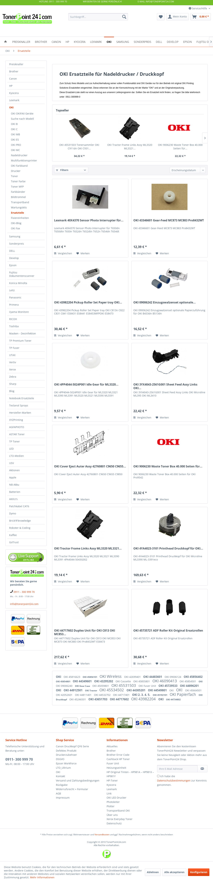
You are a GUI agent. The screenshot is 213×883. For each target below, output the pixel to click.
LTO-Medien (16, 456)
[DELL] (159, 41)
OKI (11, 107)
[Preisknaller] (21, 41)
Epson (13, 265)
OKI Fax (15, 228)
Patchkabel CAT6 (19, 506)
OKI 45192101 (160, 695)
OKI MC (15, 150)
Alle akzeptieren (174, 872)
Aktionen (14, 470)
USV (11, 463)
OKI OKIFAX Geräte (22, 113)
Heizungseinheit (116, 767)
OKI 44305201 (136, 690)
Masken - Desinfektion (22, 333)
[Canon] (56, 41)
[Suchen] (124, 16)
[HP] (67, 41)
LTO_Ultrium (63, 767)
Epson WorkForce (66, 763)
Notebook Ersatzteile (21, 398)
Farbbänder (18, 191)
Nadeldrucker (19, 155)
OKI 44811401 (83, 695)
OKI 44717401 (121, 695)
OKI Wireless (111, 676)
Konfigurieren (198, 872)
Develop (14, 258)
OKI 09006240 (64, 686)
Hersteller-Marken (20, 412)
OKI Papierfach (183, 694)
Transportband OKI (118, 810)
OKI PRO (16, 145)
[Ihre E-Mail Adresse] (177, 768)
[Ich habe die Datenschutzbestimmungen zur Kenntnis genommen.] (158, 776)
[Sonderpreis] (142, 41)
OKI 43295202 (104, 681)
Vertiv (12, 362)
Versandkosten (102, 834)
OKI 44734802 (173, 699)
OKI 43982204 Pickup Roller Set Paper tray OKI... (88, 302)
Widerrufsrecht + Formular (72, 789)
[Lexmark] (96, 41)
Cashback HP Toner (118, 759)
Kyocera (14, 93)
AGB (58, 793)
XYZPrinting (16, 420)
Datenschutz (114, 823)
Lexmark (14, 100)
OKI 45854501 (188, 681)
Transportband (20, 202)
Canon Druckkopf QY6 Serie (72, 746)
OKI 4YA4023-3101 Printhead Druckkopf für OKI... (168, 548)
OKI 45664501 (193, 690)
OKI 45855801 (142, 681)
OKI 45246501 (78, 699)
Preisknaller (16, 64)
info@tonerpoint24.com (24, 604)
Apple (12, 477)
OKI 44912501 (73, 690)
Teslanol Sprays (18, 405)
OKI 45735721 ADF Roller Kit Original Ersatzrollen (168, 630)
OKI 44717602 (119, 699)
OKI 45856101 (90, 677)
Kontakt (60, 776)
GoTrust (14, 542)
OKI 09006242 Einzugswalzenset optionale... (164, 302)
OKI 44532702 (102, 695)
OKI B (14, 124)
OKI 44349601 (82, 681)
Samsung (14, 236)
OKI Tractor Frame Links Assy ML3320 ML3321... (129, 146)
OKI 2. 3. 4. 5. (141, 695)
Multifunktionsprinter (24, 160)
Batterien (14, 492)
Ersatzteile (17, 212)
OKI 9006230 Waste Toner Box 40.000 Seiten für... (180, 146)
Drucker (15, 171)
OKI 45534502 (112, 689)
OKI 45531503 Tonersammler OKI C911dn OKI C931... (79, 146)
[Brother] (41, 41)
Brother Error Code (118, 754)
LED (11, 448)
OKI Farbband (19, 165)
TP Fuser (14, 348)
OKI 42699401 (132, 677)
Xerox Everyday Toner (119, 819)
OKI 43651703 (98, 699)
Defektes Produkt (66, 750)
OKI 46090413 (165, 680)
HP (10, 85)
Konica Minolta (18, 283)
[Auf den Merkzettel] (83, 253)
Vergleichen (63, 253)
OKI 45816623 (72, 677)
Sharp (12, 384)
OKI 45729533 (168, 686)
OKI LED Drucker (116, 797)
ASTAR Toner (17, 434)
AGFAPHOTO (16, 427)
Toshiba (14, 326)
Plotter (110, 806)
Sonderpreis (16, 243)
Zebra (12, 376)
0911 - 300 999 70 (24, 592)
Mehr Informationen (42, 877)
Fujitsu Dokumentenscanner (21, 274)
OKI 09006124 (173, 677)
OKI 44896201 (189, 686)
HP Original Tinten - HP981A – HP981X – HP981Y (130, 774)
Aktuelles (112, 746)
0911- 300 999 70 (19, 759)
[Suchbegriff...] (98, 16)
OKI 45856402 (193, 677)
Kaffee (13, 535)
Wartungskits (19, 207)
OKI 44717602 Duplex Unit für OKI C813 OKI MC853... (84, 632)
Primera (14, 304)
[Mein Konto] (177, 16)
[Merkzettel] (161, 16)
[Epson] (187, 41)
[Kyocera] (80, 41)
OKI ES (15, 139)
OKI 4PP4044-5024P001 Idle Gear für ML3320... (86, 384)
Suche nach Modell (22, 118)
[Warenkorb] (200, 16)
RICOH (13, 319)
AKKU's (13, 499)
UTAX (12, 355)
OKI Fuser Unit (148, 686)
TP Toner (14, 441)
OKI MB (15, 134)
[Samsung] (122, 41)
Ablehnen (153, 872)
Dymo (12, 513)
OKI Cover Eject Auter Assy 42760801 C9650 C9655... (90, 466)
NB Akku (14, 484)
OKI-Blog (16, 223)
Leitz (12, 290)
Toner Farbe (18, 181)
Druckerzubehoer (66, 754)
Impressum (63, 797)
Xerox (12, 369)
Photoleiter (113, 802)
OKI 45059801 (101, 686)
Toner (14, 176)
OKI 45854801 (63, 681)
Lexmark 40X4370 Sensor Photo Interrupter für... (88, 220)
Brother (13, 71)
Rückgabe (62, 785)
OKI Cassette (124, 681)
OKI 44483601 (153, 677)
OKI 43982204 (144, 698)
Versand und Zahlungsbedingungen (77, 780)
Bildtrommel (18, 197)
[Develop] (172, 41)
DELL (12, 251)
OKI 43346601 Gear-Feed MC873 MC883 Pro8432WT (168, 220)
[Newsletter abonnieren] (202, 768)
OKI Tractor (91, 690)
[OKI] (109, 41)
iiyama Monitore (19, 312)
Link (109, 793)
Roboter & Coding (19, 528)
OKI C (14, 129)
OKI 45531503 (124, 685)
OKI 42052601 (64, 695)
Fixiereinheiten (20, 218)
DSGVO (60, 759)
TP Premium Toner (20, 340)
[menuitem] (98, 16)
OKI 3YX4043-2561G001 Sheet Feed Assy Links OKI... (165, 386)
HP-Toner (112, 780)
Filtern (62, 170)
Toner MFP (17, 186)
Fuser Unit (113, 763)
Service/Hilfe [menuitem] (198, 8)
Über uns (112, 815)
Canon (13, 78)
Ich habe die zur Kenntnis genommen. (182, 780)
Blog (11, 391)
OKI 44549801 (158, 690)
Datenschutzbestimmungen (174, 780)
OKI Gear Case (83, 686)
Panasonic (15, 297)
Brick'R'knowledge (20, 520)
